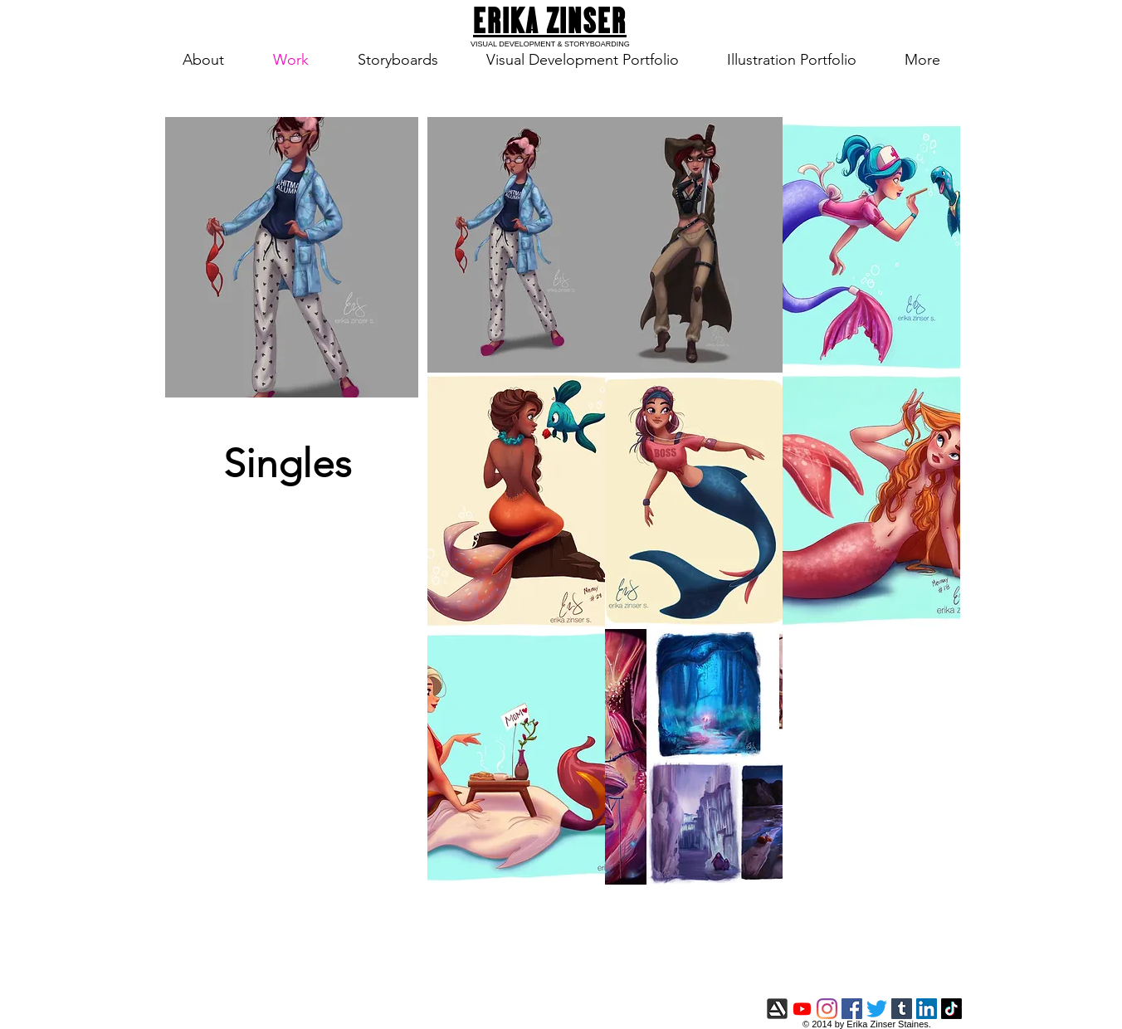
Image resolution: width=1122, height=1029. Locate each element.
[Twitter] (876, 1008)
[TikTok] (951, 1008)
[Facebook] (852, 1008)
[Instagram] (827, 1008)
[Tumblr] (901, 1008)
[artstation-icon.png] (777, 1008)
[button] (516, 245)
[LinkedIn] (926, 1008)
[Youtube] (802, 1008)
